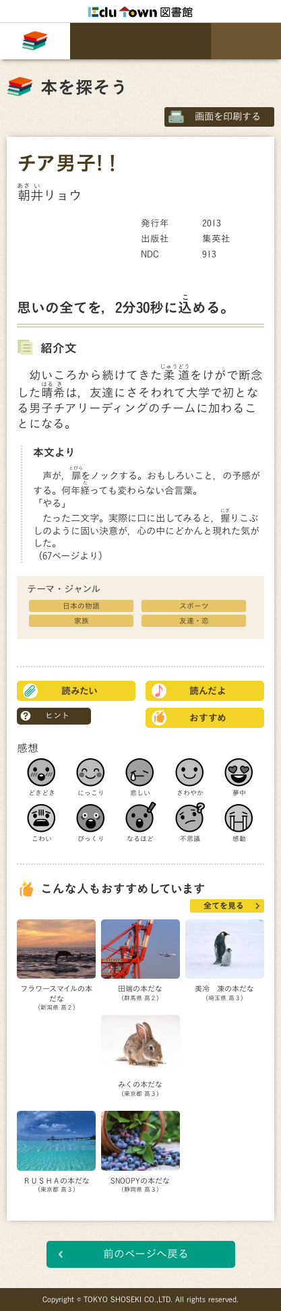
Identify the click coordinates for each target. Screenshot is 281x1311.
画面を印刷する (228, 116)
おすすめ (207, 718)
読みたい (79, 691)
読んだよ (207, 691)
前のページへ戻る (146, 1253)
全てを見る (224, 905)
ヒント (57, 715)
